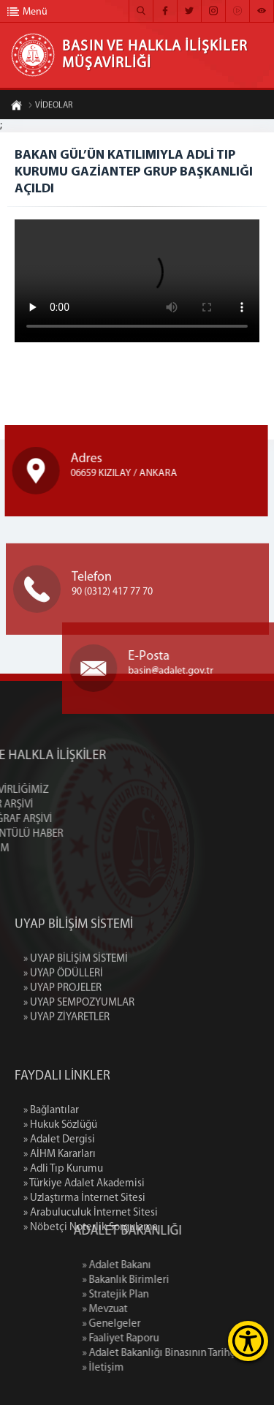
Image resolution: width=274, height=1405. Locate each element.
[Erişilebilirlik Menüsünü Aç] (248, 1341)
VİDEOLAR (50, 107)
